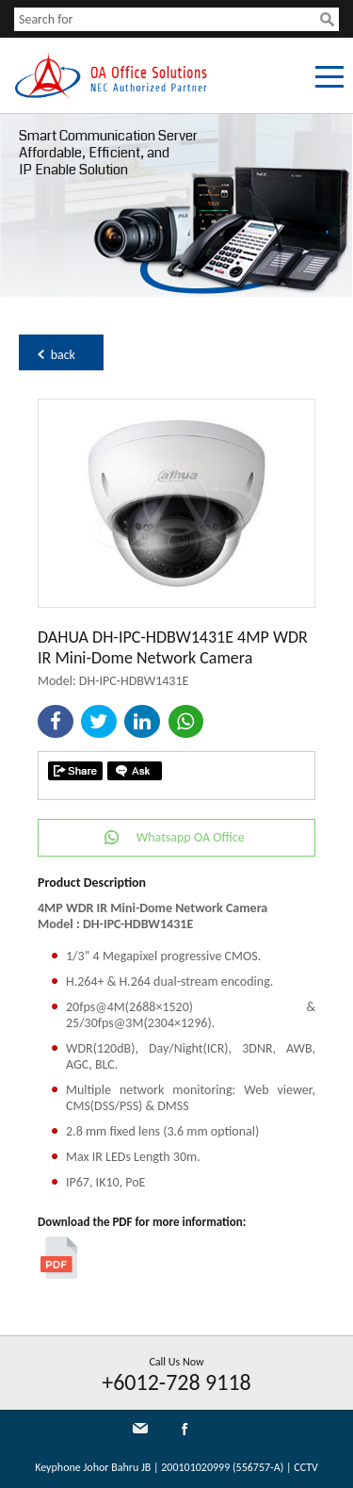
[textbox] (167, 19)
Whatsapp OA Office (190, 837)
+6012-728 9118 (176, 1382)
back (63, 355)
